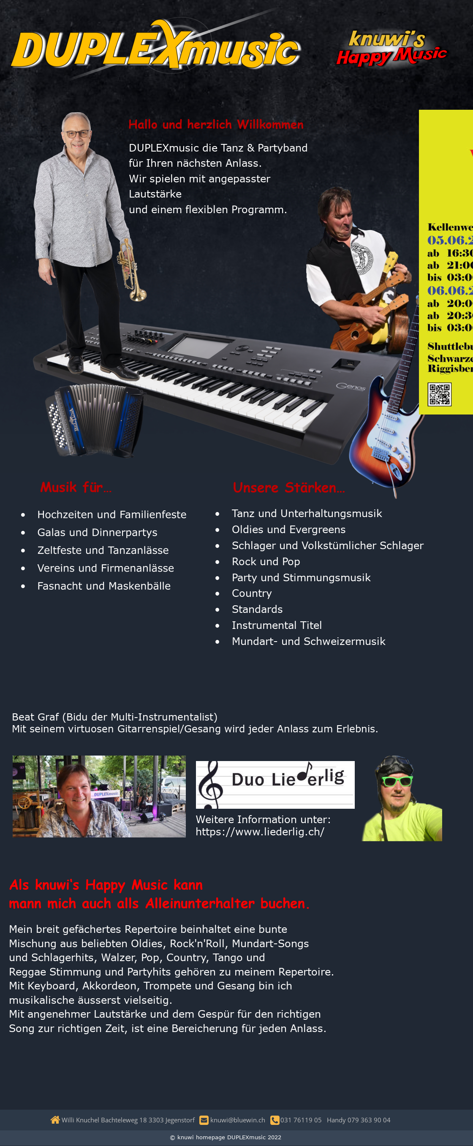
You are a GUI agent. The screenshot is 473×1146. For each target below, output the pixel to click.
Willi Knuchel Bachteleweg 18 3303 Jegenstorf (131, 1120)
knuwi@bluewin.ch (239, 1120)
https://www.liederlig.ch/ (260, 831)
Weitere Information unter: (265, 819)
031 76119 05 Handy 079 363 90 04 (334, 1120)
